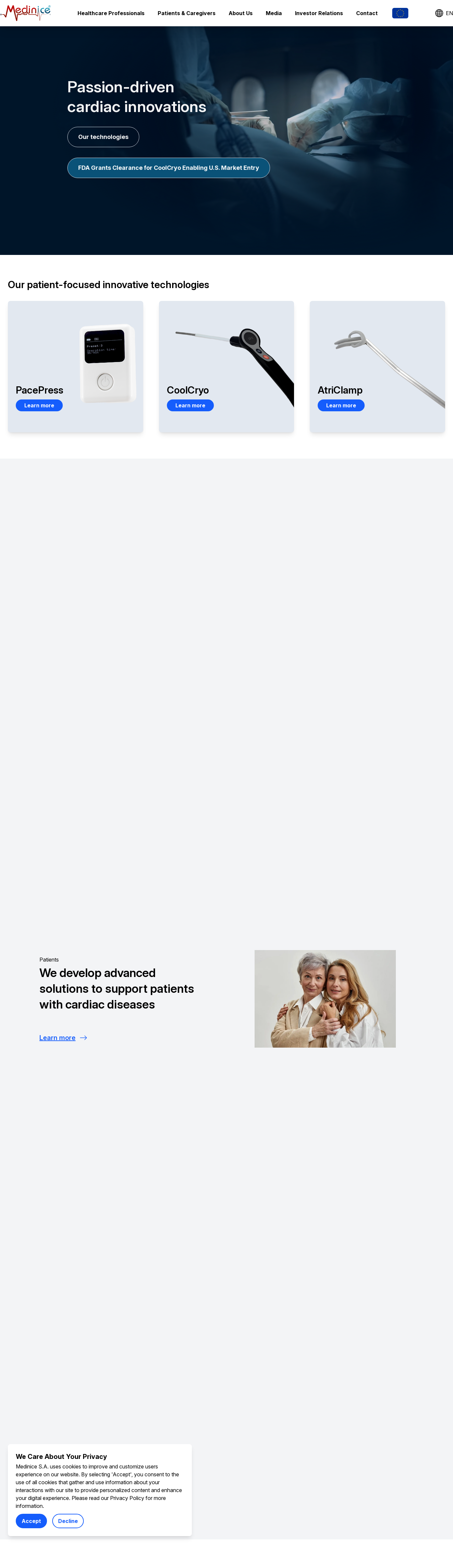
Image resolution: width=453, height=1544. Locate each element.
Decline (68, 1521)
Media (274, 13)
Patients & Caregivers (186, 13)
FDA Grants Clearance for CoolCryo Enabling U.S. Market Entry (168, 167)
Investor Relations (319, 13)
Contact (367, 13)
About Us (241, 13)
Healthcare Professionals (111, 13)
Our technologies (103, 136)
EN (444, 13)
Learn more (39, 405)
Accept (31, 1521)
